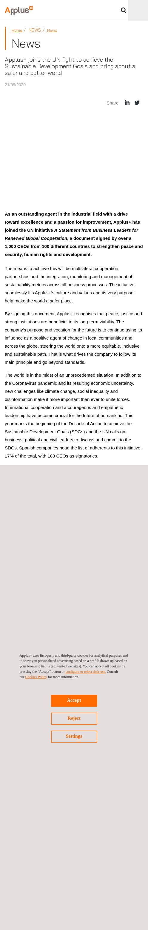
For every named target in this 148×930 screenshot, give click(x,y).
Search (123, 10)
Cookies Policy (36, 677)
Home (17, 30)
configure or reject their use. (86, 672)
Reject (74, 718)
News (52, 30)
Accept (74, 700)
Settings (74, 736)
